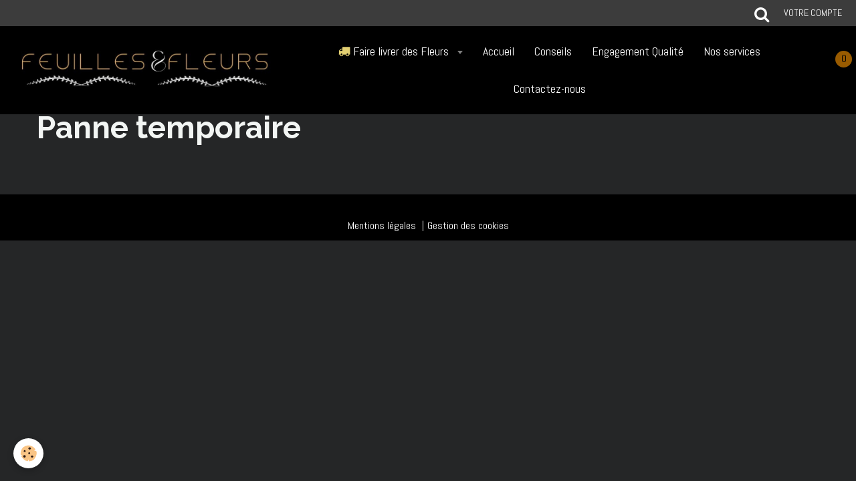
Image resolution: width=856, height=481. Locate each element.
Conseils (553, 51)
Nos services (732, 51)
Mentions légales (382, 225)
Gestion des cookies (468, 225)
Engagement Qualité (637, 51)
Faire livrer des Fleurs (394, 51)
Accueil (498, 51)
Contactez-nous (550, 88)
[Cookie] (28, 453)
